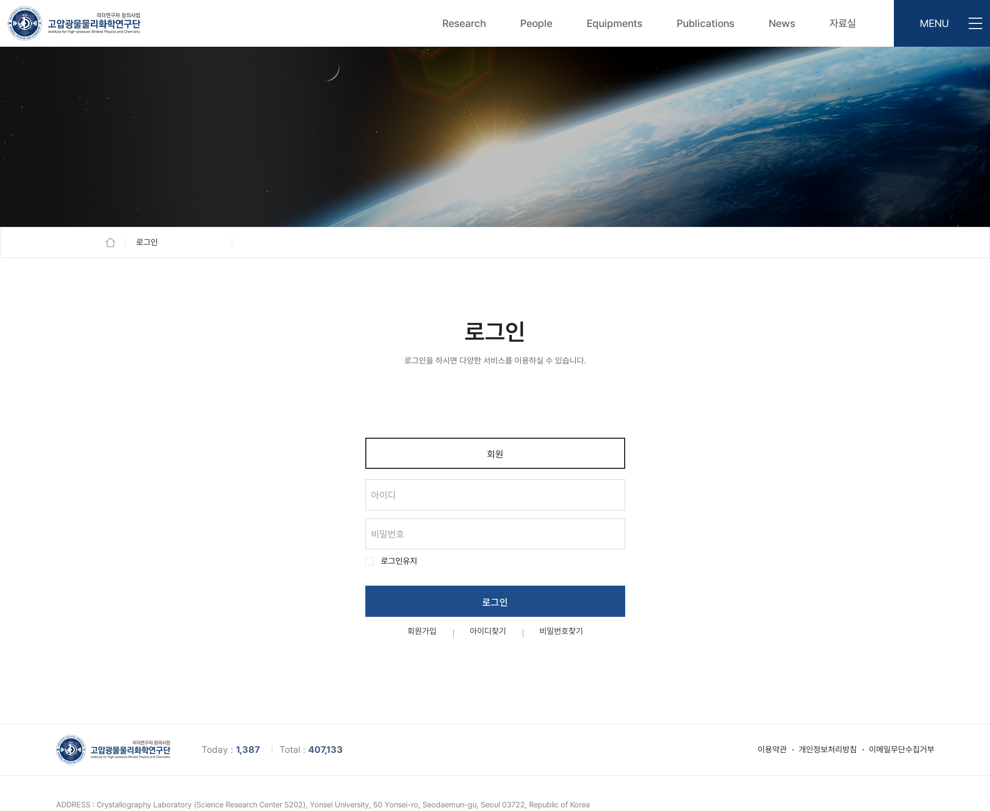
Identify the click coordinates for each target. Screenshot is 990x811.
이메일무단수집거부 (901, 749)
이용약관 (772, 749)
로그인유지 (399, 561)
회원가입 (422, 631)
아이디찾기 (488, 631)
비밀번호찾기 (561, 631)
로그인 (495, 602)
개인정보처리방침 (828, 749)
